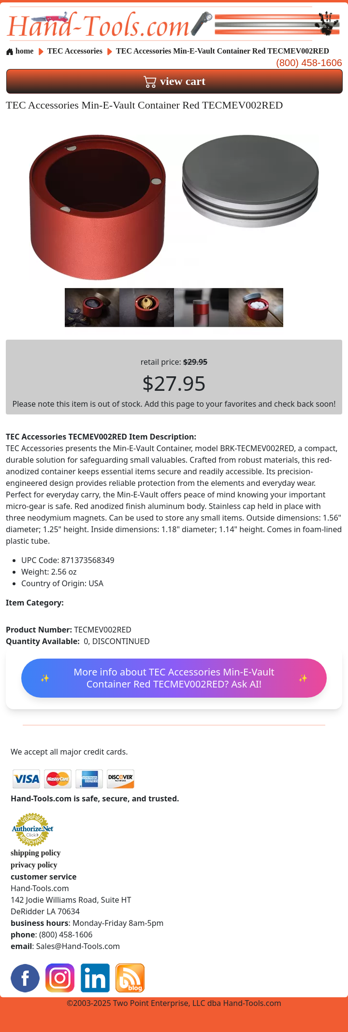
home (19, 51)
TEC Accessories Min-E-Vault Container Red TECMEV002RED (222, 51)
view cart (174, 81)
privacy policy (34, 865)
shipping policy (36, 853)
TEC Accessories (75, 51)
